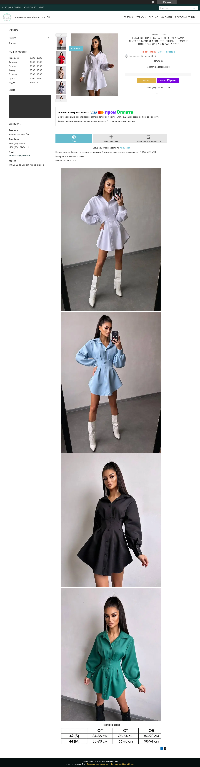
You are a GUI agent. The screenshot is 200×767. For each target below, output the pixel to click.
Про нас (153, 17)
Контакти (166, 17)
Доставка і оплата (185, 17)
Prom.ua (114, 761)
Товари (140, 17)
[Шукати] (194, 8)
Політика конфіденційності (122, 764)
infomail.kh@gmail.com (19, 155)
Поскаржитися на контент (98, 764)
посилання (125, 147)
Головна (128, 17)
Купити (146, 80)
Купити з (167, 80)
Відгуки (12, 43)
